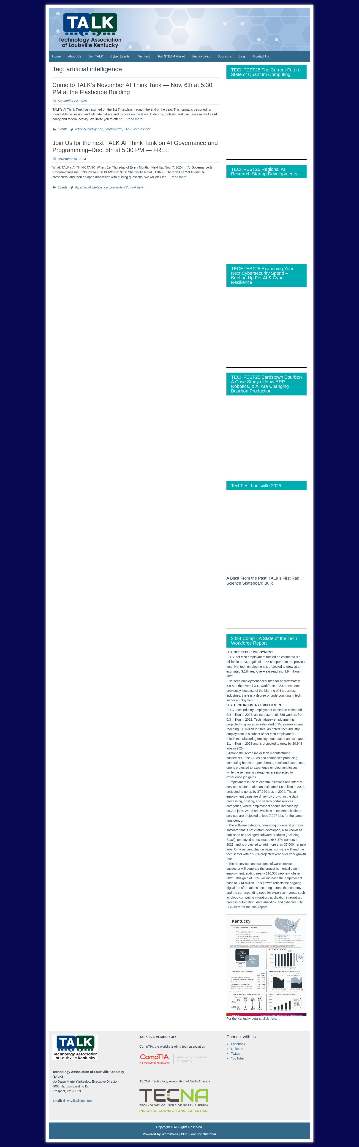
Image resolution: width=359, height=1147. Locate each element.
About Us (74, 56)
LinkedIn (237, 1049)
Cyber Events (120, 56)
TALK (128, 129)
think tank (136, 187)
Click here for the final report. (247, 907)
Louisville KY (118, 187)
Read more (134, 119)
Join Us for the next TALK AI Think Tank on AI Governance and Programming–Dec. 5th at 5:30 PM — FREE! (135, 146)
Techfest (144, 56)
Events (63, 129)
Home (56, 56)
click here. (270, 1018)
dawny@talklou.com (77, 1101)
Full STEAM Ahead (171, 56)
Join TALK (96, 56)
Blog (242, 56)
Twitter (235, 1053)
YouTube (237, 1058)
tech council (141, 129)
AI (76, 187)
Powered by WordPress (160, 1134)
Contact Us (261, 56)
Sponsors (224, 56)
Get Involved (201, 56)
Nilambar (209, 1134)
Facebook (238, 1044)
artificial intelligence (89, 129)
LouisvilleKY (113, 129)
